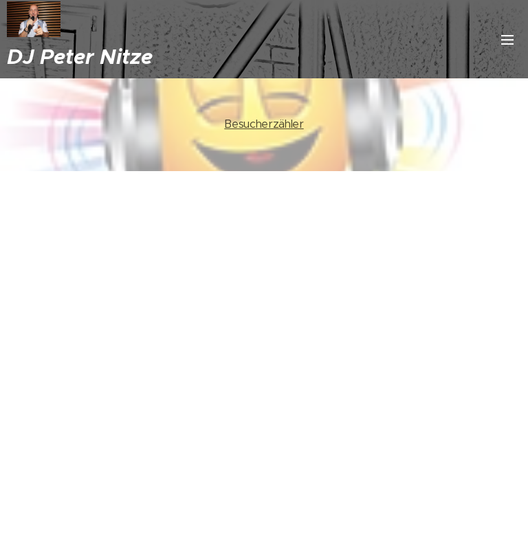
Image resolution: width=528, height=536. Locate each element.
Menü (507, 40)
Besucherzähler (263, 124)
